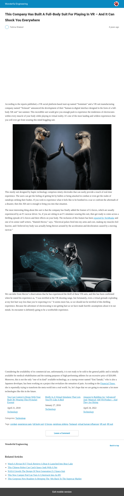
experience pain (25, 424)
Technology (12, 412)
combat (13, 424)
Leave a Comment (62, 433)
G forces (48, 424)
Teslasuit (73, 424)
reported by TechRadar (104, 218)
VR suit (103, 424)
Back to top (114, 445)
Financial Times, (108, 383)
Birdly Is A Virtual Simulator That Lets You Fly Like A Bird (63, 398)
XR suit (110, 424)
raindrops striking (60, 424)
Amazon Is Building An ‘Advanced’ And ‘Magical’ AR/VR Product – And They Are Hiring (100, 400)
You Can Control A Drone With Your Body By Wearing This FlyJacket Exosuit (24, 400)
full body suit (38, 424)
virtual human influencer (88, 424)
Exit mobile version (62, 491)
